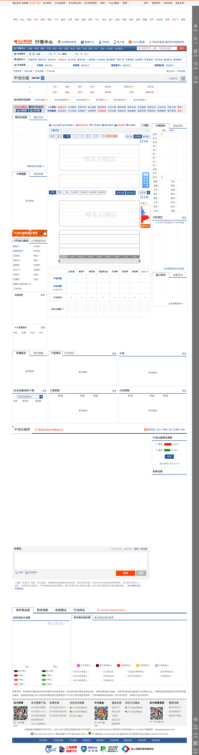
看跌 (159, 450)
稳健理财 (116, 723)
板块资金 (81, 59)
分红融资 (142, 107)
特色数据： (52, 111)
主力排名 (72, 59)
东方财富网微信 (78, 711)
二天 (74, 136)
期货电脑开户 (175, 711)
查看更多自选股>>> (36, 166)
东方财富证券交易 (57, 715)
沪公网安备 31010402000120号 (103, 734)
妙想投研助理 (37, 719)
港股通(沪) (116, 65)
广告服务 (73, 740)
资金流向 (52, 59)
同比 (36, 255)
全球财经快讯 (69, 42)
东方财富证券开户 (57, 707)
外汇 (97, 19)
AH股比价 (62, 59)
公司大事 (112, 107)
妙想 (102, 3)
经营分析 (82, 107)
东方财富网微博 (78, 707)
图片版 (129, 136)
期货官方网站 (175, 715)
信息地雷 (38, 174)
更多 (180, 107)
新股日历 (42, 59)
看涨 (159, 444)
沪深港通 (19, 65)
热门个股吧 (162, 429)
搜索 (183, 19)
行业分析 (161, 107)
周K (60, 192)
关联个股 (171, 107)
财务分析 (132, 107)
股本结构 (122, 107)
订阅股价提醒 (109, 136)
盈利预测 (110, 59)
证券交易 (168, 3)
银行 (111, 19)
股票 (29, 19)
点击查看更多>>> (176, 303)
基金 (118, 19)
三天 (81, 136)
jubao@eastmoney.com (165, 729)
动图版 (138, 136)
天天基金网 (60, 3)
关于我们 (43, 740)
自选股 (109, 48)
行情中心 (19, 48)
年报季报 (129, 59)
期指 (43, 19)
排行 (60, 48)
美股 (77, 19)
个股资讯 (56, 353)
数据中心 (90, 42)
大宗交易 (158, 59)
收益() (16, 246)
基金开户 (116, 707)
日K (52, 192)
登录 (136, 549)
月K (67, 192)
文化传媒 (39, 71)
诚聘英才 (100, 740)
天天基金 (99, 703)
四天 (88, 136)
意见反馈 (195, 735)
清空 (141, 573)
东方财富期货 (157, 703)
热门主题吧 (174, 429)
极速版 (146, 136)
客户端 (120, 42)
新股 (36, 19)
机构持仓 (152, 111)
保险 (131, 19)
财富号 (175, 19)
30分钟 (92, 192)
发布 (125, 573)
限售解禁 (149, 59)
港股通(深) (159, 65)
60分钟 (101, 192)
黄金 (104, 19)
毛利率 (16, 265)
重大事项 (171, 111)
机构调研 (121, 125)
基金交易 (116, 711)
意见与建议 (76, 716)
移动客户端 (34, 3)
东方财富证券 (74, 3)
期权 (49, 19)
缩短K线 (131, 193)
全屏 (145, 141)
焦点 (22, 19)
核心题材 (92, 107)
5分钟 (74, 192)
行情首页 (17, 71)
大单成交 (97, 125)
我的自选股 (21, 117)
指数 (30, 48)
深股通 (76, 65)
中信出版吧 (57, 125)
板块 (55, 48)
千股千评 (120, 59)
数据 (63, 19)
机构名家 (158, 471)
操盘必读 (62, 107)
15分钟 (83, 192)
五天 (95, 136)
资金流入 (49, 65)
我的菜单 (156, 3)
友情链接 (156, 740)
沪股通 (40, 65)
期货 (90, 19)
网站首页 (17, 3)
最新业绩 (142, 111)
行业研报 (101, 59)
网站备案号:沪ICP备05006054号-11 (72, 734)
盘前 (52, 136)
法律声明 (114, 740)
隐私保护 (128, 740)
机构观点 (61, 610)
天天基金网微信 (133, 711)
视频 (145, 19)
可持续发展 (58, 740)
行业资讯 (69, 353)
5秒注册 (143, 549)
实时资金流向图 (82, 617)
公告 (122, 353)
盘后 (59, 136)
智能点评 (122, 111)
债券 (138, 19)
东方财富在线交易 (57, 711)
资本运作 (152, 107)
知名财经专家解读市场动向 (113, 610)
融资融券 (177, 59)
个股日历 (55, 130)
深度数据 (102, 111)
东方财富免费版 (38, 707)
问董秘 (132, 125)
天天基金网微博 (133, 707)
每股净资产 (18, 251)
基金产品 (116, 719)
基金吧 (159, 19)
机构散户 (82, 111)
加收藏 (25, 3)
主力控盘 (72, 111)
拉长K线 (120, 193)
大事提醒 (21, 174)
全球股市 (19, 54)
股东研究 (102, 107)
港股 (84, 19)
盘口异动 (160, 275)
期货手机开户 (175, 707)
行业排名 (79, 610)
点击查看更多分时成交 (174, 268)
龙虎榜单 (139, 59)
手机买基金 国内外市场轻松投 (168, 42)
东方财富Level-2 (38, 711)
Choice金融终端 (38, 723)
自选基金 (119, 48)
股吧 (152, 19)
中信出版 (57, 278)
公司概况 (72, 107)
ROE (16, 270)
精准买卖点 (83, 125)
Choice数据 (139, 42)
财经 (15, 19)
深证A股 (28, 71)
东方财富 (18, 703)
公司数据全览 (38, 240)
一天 (66, 136)
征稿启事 (142, 740)
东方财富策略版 (38, 715)
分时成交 (158, 217)
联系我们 (87, 740)
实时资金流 (23, 610)
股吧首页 (150, 429)
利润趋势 (18, 295)
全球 (70, 19)
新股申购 (32, 59)
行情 (56, 19)
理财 (124, 19)
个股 (48, 48)
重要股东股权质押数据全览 (50, 430)
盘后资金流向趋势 (104, 617)
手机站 (105, 42)
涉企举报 (195, 727)
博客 (167, 19)
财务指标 (42, 610)
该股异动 (178, 275)
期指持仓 (168, 59)
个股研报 (91, 59)
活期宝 (115, 715)
